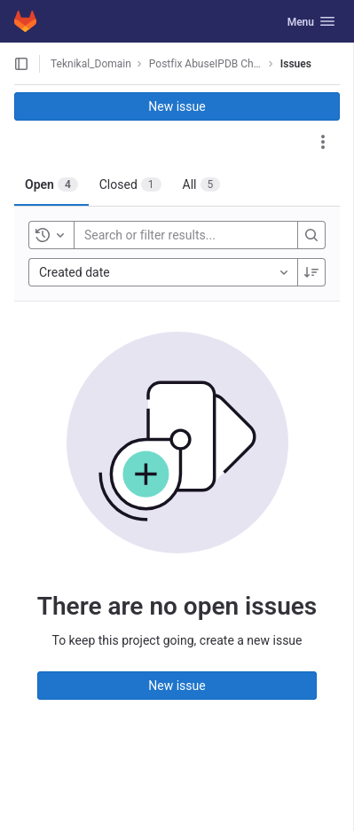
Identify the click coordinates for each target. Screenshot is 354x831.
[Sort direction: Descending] (311, 272)
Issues (295, 64)
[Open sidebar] (21, 64)
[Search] (311, 235)
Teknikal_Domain (91, 64)
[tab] (51, 184)
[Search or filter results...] (190, 235)
